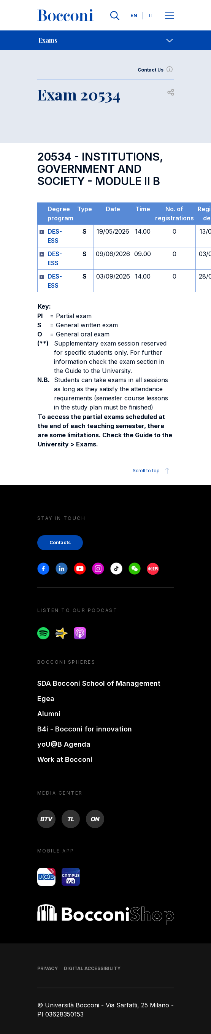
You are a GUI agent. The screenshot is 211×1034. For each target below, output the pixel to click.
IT (151, 15)
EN (133, 15)
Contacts (60, 542)
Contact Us (156, 70)
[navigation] (105, 40)
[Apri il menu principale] (169, 15)
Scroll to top (152, 470)
